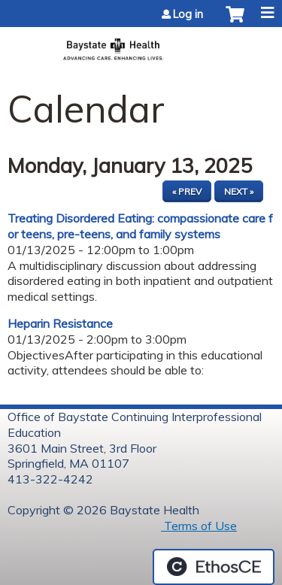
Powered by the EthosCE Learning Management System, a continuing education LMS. (213, 567)
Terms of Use (199, 525)
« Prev (187, 191)
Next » (238, 191)
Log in (188, 14)
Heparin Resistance (60, 323)
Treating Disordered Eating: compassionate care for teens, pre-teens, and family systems (140, 226)
